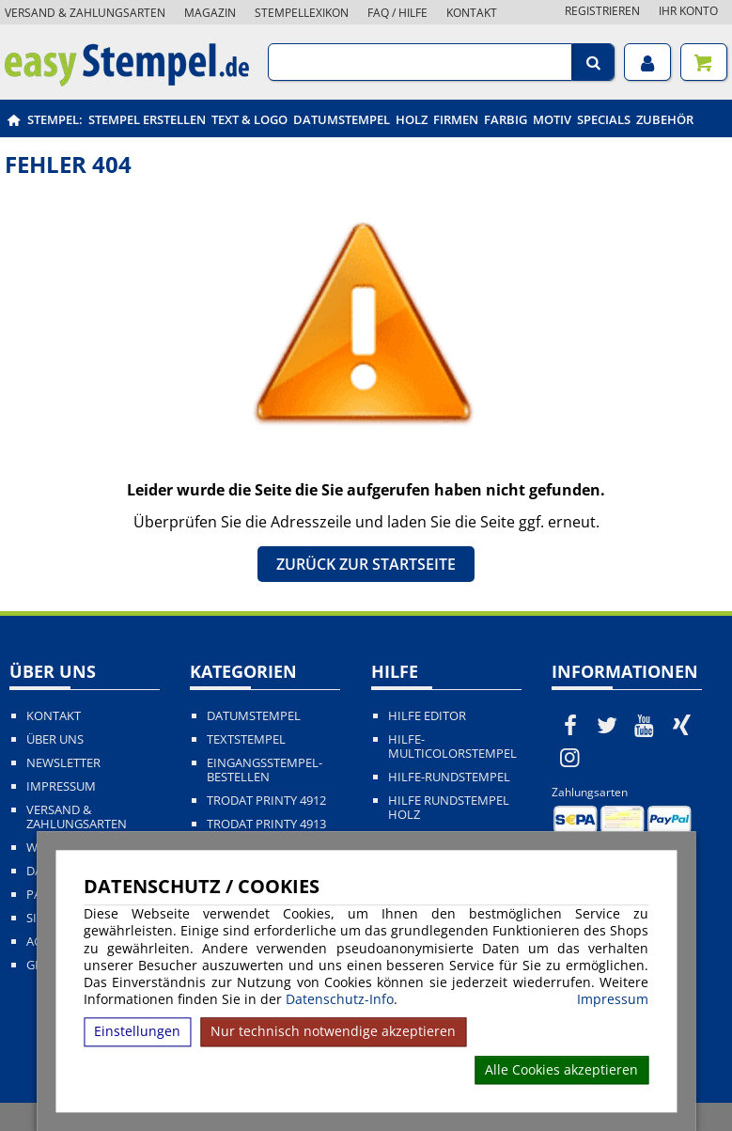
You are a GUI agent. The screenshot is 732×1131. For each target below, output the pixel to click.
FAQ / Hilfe (397, 13)
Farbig (505, 119)
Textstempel (246, 739)
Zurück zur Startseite (366, 564)
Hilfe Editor (427, 716)
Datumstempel (341, 119)
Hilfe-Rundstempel (449, 777)
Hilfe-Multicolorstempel (452, 746)
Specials (604, 119)
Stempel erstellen (147, 119)
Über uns (55, 739)
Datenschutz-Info (340, 999)
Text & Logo (249, 119)
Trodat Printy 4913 (266, 824)
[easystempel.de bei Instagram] (570, 757)
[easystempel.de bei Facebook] (570, 725)
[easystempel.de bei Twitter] (607, 725)
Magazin (210, 13)
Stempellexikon (302, 13)
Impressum (612, 999)
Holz (412, 119)
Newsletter (63, 763)
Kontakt (471, 13)
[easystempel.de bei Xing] (682, 725)
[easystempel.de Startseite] (127, 81)
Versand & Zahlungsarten (85, 13)
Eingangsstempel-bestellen (264, 770)
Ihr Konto (688, 11)
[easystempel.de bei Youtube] (645, 725)
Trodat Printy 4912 (266, 800)
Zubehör (664, 119)
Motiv (552, 119)
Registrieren (602, 11)
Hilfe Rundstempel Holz (448, 807)
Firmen (455, 119)
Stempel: (55, 119)
